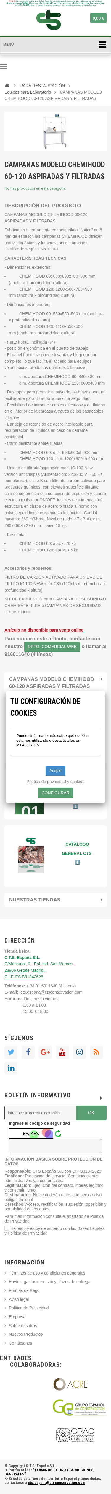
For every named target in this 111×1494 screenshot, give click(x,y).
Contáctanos (20, 1343)
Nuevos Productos (26, 1334)
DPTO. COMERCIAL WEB (52, 646)
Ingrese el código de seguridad (39, 1123)
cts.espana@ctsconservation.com (51, 992)
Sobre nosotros (23, 1325)
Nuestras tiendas (34, 900)
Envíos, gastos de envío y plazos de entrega (50, 1281)
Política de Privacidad (29, 1308)
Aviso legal (19, 1299)
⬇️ (77, 862)
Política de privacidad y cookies (55, 781)
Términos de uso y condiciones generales (47, 1273)
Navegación (3, 66)
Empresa (17, 1316)
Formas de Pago (24, 1290)
